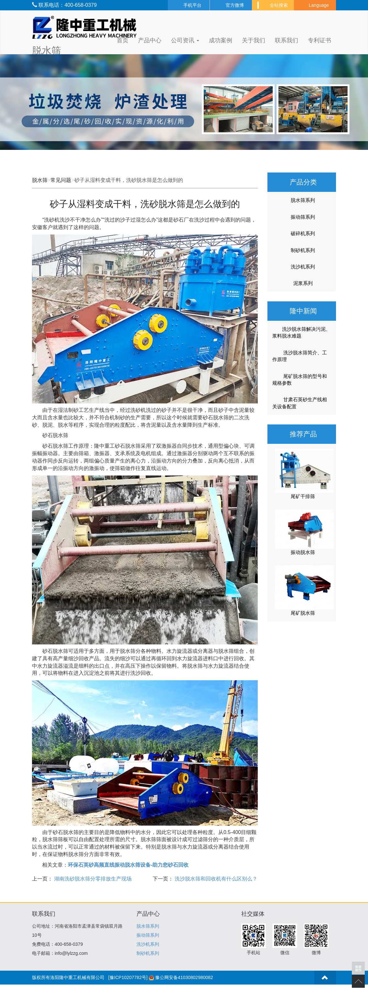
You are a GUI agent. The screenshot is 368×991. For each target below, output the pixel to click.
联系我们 (286, 40)
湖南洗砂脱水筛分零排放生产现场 (92, 878)
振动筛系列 (303, 217)
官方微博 (231, 5)
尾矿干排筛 (303, 496)
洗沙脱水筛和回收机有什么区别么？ (215, 878)
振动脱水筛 (303, 552)
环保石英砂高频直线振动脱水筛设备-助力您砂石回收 (128, 865)
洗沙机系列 (303, 266)
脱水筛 (40, 180)
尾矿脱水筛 (303, 613)
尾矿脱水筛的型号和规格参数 (299, 379)
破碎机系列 (303, 233)
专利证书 (319, 40)
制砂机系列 (303, 250)
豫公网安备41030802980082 (184, 977)
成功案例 (220, 40)
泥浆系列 (303, 283)
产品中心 (149, 40)
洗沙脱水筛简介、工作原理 (299, 356)
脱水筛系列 (303, 200)
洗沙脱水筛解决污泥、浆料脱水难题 (301, 332)
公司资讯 (185, 40)
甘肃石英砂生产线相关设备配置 (299, 403)
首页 (122, 40)
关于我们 (253, 40)
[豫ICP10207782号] (127, 977)
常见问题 (60, 180)
